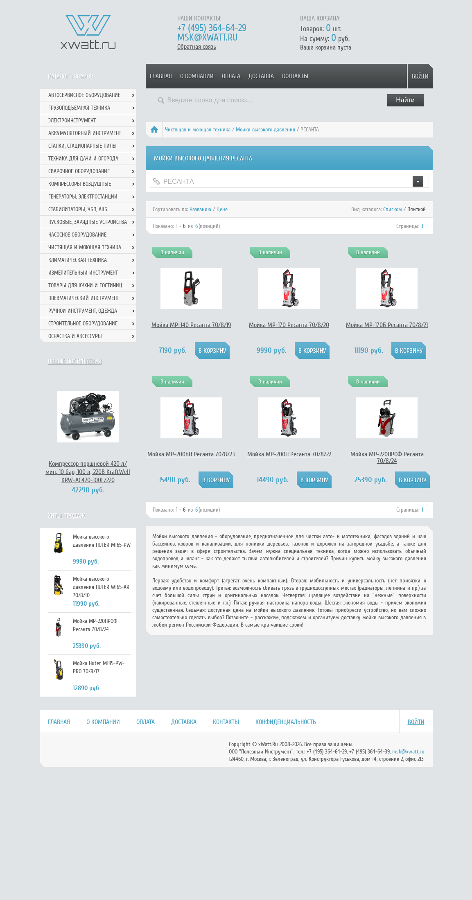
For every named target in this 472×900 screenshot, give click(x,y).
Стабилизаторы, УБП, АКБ (77, 209)
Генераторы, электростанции (82, 196)
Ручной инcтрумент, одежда (82, 310)
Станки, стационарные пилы (82, 145)
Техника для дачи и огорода (83, 158)
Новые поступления (75, 361)
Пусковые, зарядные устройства (87, 222)
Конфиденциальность (285, 722)
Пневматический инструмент (83, 298)
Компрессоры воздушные (79, 183)
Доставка (261, 76)
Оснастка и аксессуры (75, 336)
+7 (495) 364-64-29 (211, 28)
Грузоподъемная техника (79, 107)
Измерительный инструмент (83, 272)
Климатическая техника (77, 260)
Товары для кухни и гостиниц (85, 285)
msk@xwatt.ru (207, 37)
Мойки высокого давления (265, 129)
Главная (161, 76)
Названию (200, 209)
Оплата (231, 76)
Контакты (295, 76)
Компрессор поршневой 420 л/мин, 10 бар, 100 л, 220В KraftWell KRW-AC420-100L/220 (87, 472)
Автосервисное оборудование (84, 95)
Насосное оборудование (77, 234)
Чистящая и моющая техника (197, 129)
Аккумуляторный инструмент (84, 133)
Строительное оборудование (82, 323)
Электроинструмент (72, 120)
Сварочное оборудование (79, 171)
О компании (197, 76)
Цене (222, 209)
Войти (420, 76)
